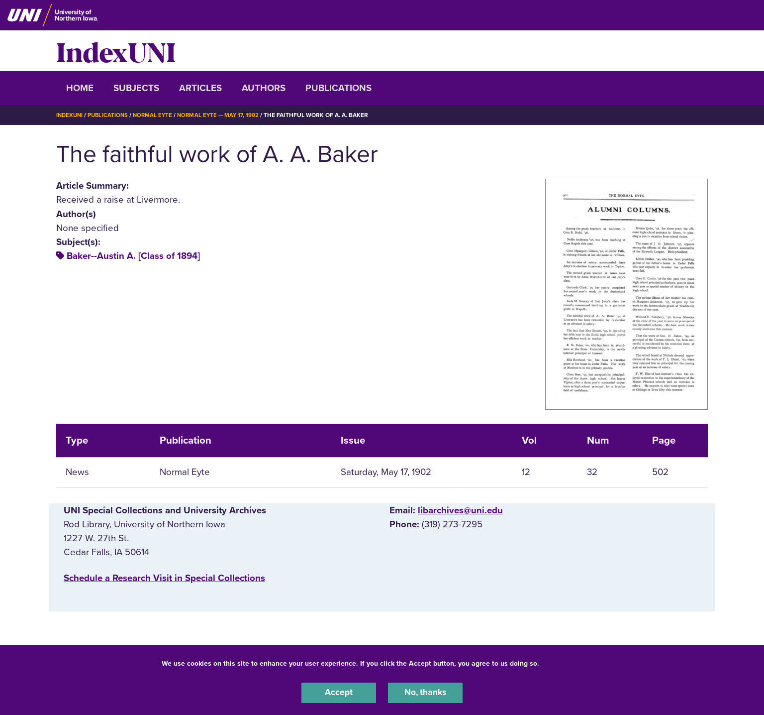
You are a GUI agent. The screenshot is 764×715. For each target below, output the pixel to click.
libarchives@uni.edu (460, 510)
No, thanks (425, 692)
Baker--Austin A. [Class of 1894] (133, 255)
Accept (338, 692)
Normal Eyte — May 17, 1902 (224, 115)
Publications (338, 88)
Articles (200, 88)
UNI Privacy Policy (572, 662)
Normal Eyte (156, 115)
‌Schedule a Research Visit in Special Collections (164, 578)
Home (80, 88)
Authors (264, 88)
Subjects (136, 88)
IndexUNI (116, 50)
